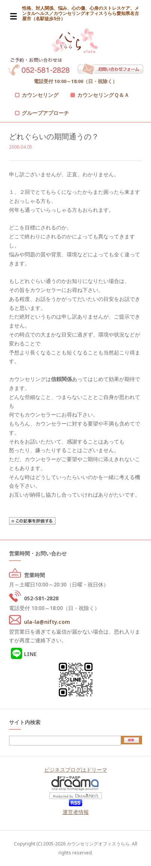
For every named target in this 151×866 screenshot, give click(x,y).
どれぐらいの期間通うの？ (54, 136)
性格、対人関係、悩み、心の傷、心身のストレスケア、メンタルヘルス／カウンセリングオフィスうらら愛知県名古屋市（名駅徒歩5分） (80, 13)
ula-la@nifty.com (47, 621)
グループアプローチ (45, 112)
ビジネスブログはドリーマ (75, 769)
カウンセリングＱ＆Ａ (103, 94)
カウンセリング (40, 94)
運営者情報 (76, 811)
